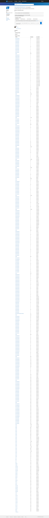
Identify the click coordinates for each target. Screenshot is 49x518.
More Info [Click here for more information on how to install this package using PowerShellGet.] (37, 20)
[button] (14, 17)
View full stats (7, 13)
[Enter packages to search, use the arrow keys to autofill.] (23, 4)
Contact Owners (8, 19)
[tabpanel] (29, 22)
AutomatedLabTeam (18, 28)
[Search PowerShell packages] (33, 4)
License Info (7, 18)
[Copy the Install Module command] (41, 23)
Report (7, 20)
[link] (16, 1)
